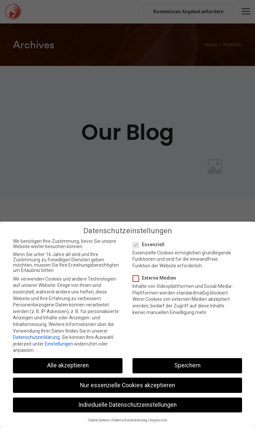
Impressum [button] (158, 419)
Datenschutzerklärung (36, 336)
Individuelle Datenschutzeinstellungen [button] (127, 404)
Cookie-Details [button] (99, 419)
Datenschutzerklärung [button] (129, 419)
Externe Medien (156, 277)
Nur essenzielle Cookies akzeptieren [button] (127, 384)
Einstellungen (59, 343)
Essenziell (150, 243)
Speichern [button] (187, 364)
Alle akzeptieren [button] (68, 364)
